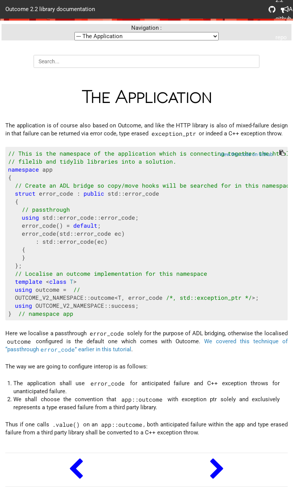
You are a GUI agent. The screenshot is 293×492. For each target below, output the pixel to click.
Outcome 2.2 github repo (272, 9)
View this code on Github (246, 154)
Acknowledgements (284, 9)
